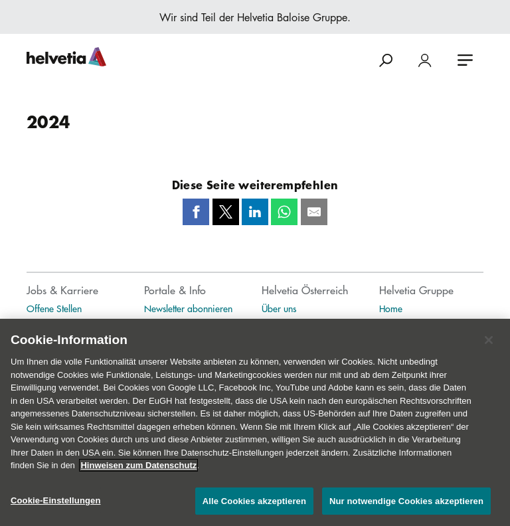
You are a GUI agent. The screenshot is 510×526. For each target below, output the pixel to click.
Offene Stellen (54, 308)
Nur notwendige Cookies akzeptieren (406, 506)
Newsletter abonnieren (188, 308)
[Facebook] (196, 212)
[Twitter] (225, 212)
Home (390, 308)
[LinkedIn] (255, 212)
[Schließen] (488, 344)
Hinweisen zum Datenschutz (138, 470)
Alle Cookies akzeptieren (254, 506)
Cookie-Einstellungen (56, 505)
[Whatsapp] (284, 212)
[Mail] (314, 212)
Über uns (279, 308)
